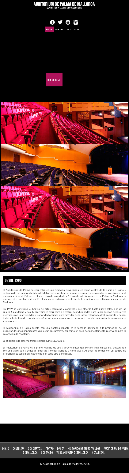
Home (50, 40)
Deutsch (76, 29)
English (49, 29)
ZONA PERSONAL (69, 93)
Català (68, 29)
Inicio (5, 448)
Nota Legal (98, 452)
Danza (60, 448)
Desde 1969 (54, 80)
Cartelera (18, 448)
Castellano (59, 29)
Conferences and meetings (63, 54)
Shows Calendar (67, 40)
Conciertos (35, 448)
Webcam (52, 93)
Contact (69, 80)
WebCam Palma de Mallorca (72, 452)
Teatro (49, 448)
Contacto (47, 452)
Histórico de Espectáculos (64, 67)
